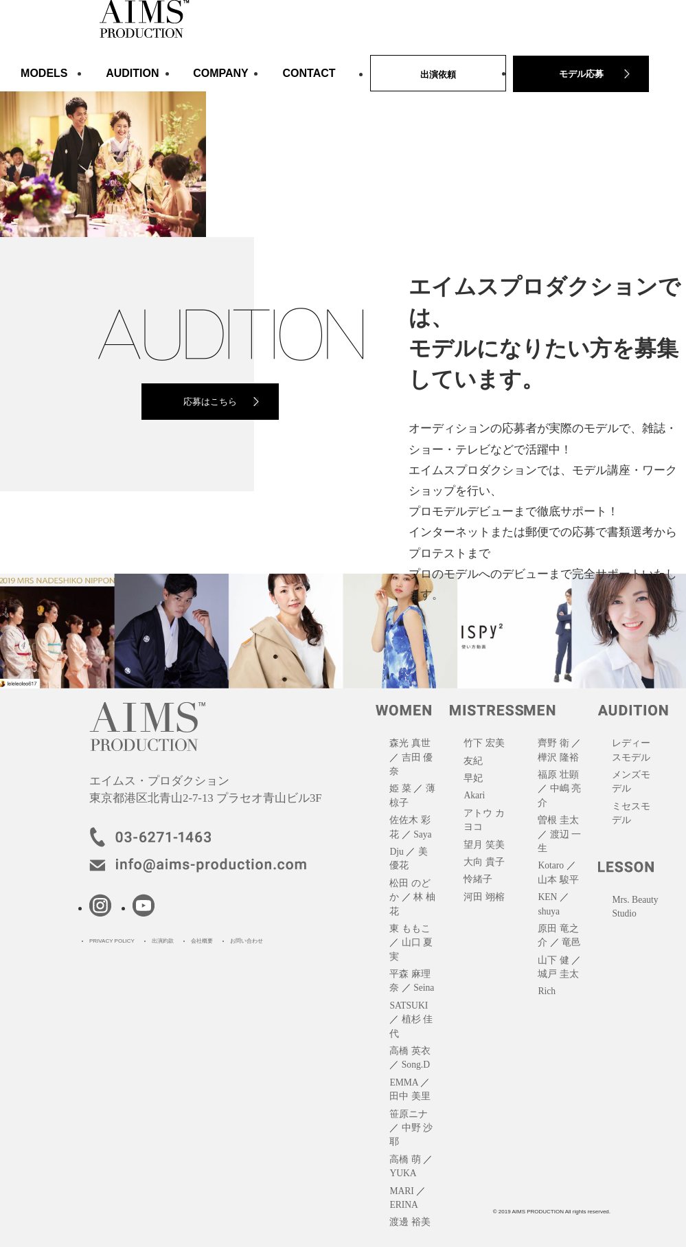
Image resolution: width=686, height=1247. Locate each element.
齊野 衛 (553, 743)
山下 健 (553, 960)
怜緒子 (478, 879)
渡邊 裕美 (409, 1222)
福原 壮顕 (558, 774)
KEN (547, 897)
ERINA (403, 1205)
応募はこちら (210, 401)
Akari (474, 795)
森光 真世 (409, 743)
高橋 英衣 (409, 1051)
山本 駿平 (558, 880)
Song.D (416, 1064)
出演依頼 (438, 74)
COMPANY (221, 73)
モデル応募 (581, 74)
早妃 (473, 778)
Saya (422, 834)
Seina (423, 987)
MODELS (44, 73)
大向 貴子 (484, 862)
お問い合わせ (246, 941)
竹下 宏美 (484, 743)
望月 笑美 (484, 845)
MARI (401, 1191)
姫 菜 (400, 788)
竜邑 (571, 942)
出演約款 (163, 941)
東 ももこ (409, 928)
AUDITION (132, 73)
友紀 (473, 761)
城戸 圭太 (558, 974)
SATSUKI (408, 1005)
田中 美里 (409, 1096)
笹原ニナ (408, 1114)
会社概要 (202, 941)
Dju (396, 851)
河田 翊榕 (484, 897)
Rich (547, 991)
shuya (549, 911)
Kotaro (551, 865)
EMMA (403, 1082)
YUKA (402, 1173)
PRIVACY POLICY (112, 941)
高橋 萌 (404, 1159)
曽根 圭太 (558, 820)
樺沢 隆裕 (558, 757)
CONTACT (309, 73)
